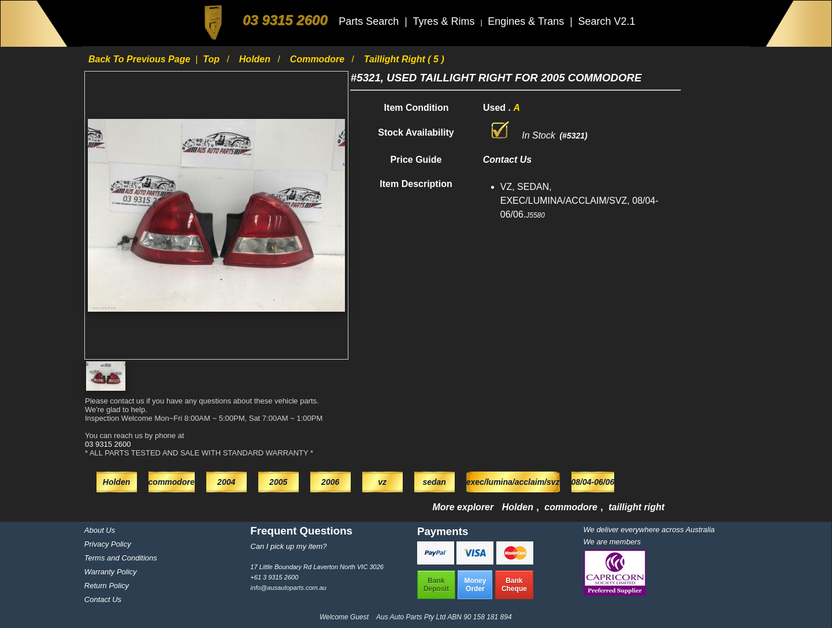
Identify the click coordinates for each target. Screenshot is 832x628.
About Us (99, 530)
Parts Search (370, 21)
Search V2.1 (606, 21)
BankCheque (514, 585)
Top (212, 59)
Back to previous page (140, 59)
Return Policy (106, 585)
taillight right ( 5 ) (404, 59)
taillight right (636, 507)
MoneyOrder (475, 585)
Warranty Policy (110, 571)
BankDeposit (436, 585)
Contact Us (102, 599)
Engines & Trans (527, 21)
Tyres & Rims (445, 21)
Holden (256, 59)
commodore (318, 59)
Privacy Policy (107, 544)
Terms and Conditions (120, 558)
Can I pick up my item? (288, 546)
